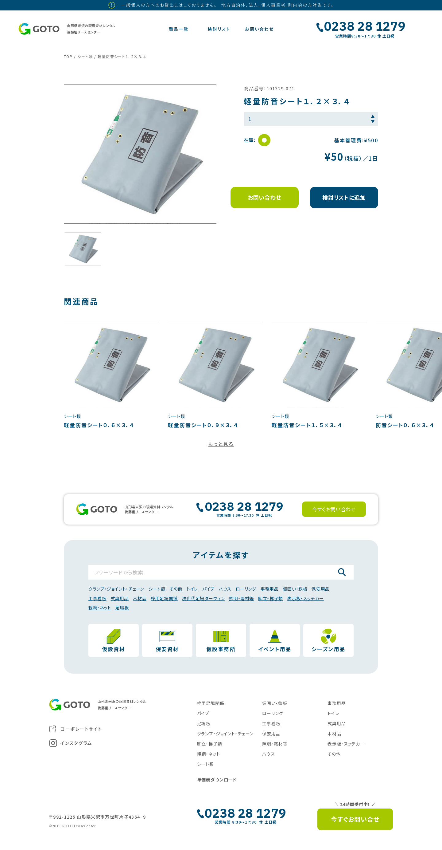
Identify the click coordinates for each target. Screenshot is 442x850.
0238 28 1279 (365, 26)
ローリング (246, 589)
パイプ (208, 589)
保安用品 (321, 589)
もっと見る (221, 443)
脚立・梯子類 (270, 598)
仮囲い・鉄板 (295, 589)
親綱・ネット (99, 607)
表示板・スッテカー (305, 598)
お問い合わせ (264, 197)
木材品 (139, 598)
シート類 (157, 589)
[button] (83, 248)
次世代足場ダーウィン (203, 598)
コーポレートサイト (75, 729)
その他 (175, 589)
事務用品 (270, 589)
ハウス (225, 589)
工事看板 (97, 598)
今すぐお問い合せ (355, 819)
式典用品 (120, 598)
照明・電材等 (241, 598)
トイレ (192, 589)
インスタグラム (70, 743)
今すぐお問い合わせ (334, 509)
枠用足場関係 (164, 598)
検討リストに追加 (344, 197)
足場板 (122, 607)
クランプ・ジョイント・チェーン (116, 589)
